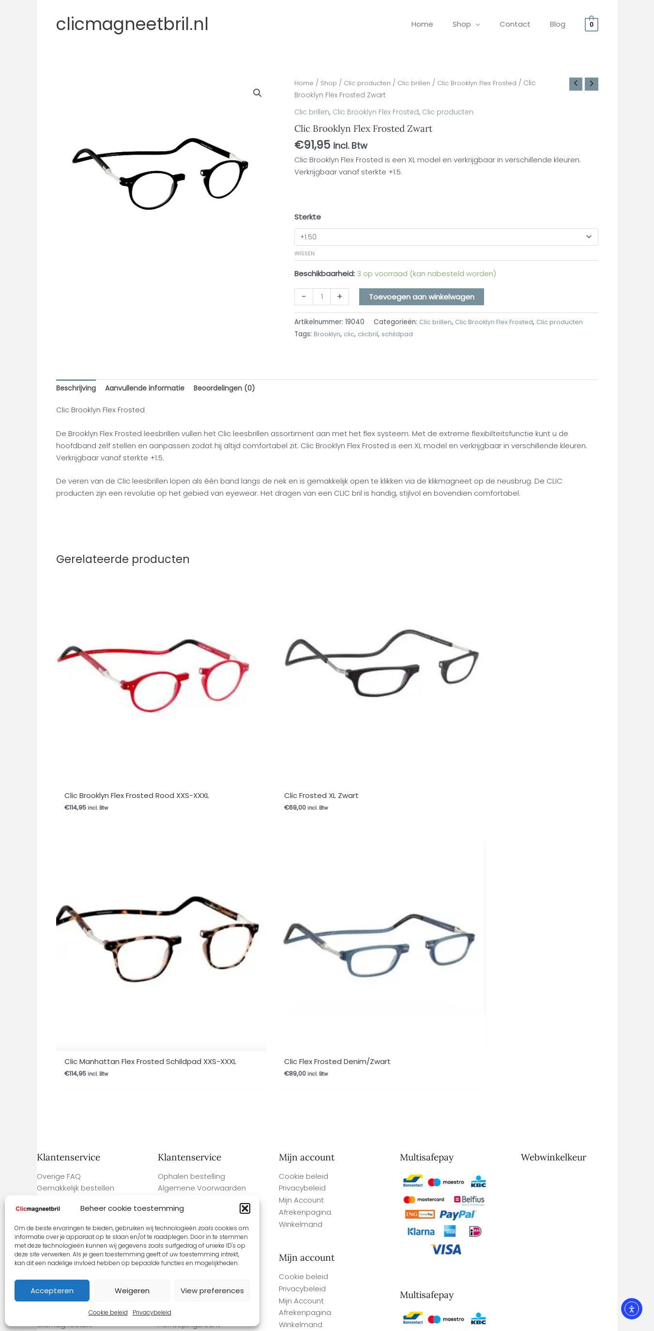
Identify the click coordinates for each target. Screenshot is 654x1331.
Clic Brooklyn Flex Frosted (489, 83)
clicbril (369, 335)
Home (304, 83)
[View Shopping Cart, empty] (591, 24)
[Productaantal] (322, 298)
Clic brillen (422, 83)
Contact (173, 889)
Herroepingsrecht (189, 877)
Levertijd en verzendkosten (84, 865)
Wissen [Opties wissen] (304, 254)
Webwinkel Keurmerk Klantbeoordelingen (348, 1320)
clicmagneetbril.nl (132, 24)
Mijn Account (301, 865)
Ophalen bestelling (191, 841)
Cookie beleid (108, 1312)
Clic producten (372, 83)
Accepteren (52, 1290)
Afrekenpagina (305, 877)
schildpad (398, 335)
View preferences (212, 1290)
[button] (245, 1208)
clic (350, 335)
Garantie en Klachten (195, 865)
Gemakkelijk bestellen (75, 853)
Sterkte (307, 216)
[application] (487, 24)
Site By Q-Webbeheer (583, 1266)
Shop (331, 83)
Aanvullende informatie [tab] (149, 389)
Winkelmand (300, 889)
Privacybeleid (152, 1312)
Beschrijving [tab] (77, 389)
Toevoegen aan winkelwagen (423, 298)
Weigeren (132, 1290)
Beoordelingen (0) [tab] (232, 389)
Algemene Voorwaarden (202, 853)
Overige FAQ (59, 841)
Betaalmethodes (188, 901)
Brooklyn (327, 335)
